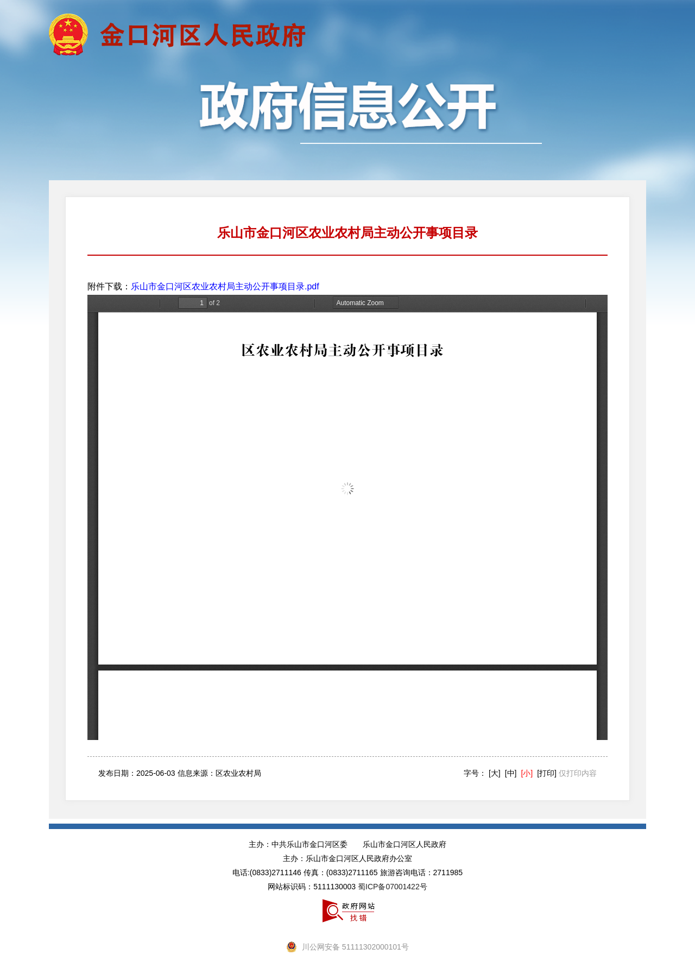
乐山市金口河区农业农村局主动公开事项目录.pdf (225, 286)
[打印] (547, 773)
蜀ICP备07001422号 (392, 886)
